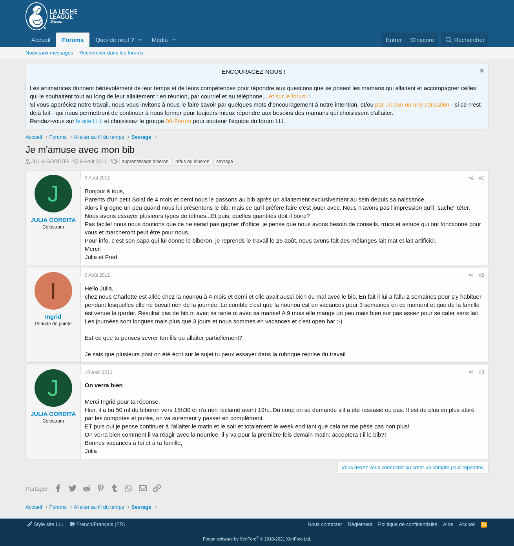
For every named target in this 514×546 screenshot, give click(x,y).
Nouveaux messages (49, 53)
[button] (140, 40)
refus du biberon (192, 161)
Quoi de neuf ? (114, 39)
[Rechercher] (464, 40)
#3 (481, 372)
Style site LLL (45, 524)
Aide (448, 524)
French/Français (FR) (97, 524)
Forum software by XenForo (257, 539)
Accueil (40, 39)
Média (160, 39)
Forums (73, 39)
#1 (481, 178)
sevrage (224, 161)
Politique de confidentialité (407, 524)
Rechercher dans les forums (111, 53)
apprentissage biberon (145, 161)
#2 (481, 275)
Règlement (360, 524)
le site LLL (89, 121)
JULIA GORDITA (50, 161)
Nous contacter (325, 524)
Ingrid (53, 316)
